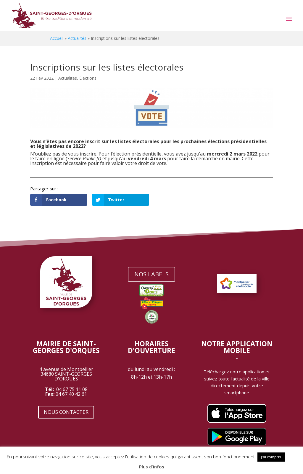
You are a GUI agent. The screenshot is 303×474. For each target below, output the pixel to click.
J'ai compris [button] (271, 457)
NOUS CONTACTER (66, 411)
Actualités (77, 38)
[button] (291, 454)
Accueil (56, 38)
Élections (87, 78)
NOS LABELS (151, 274)
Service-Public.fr (83, 158)
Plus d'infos (151, 467)
